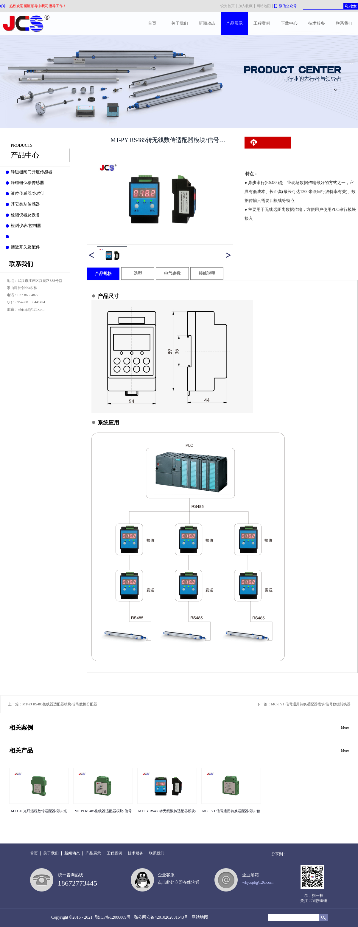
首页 (152, 23)
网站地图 (198, 917)
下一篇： (304, 704)
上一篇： (52, 704)
